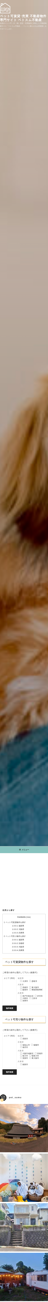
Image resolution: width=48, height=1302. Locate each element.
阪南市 (25, 990)
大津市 (25, 981)
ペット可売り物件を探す (15, 936)
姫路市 (25, 1064)
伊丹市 (40, 996)
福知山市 (26, 1045)
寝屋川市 (35, 1056)
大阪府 (18, 929)
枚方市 (25, 1056)
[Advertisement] (24, 879)
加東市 (25, 1001)
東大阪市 (35, 987)
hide (28, 917)
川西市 (25, 998)
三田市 (34, 998)
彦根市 (34, 981)
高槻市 (25, 987)
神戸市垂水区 (28, 996)
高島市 (25, 1039)
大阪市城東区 (28, 1053)
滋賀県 (18, 926)
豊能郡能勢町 (37, 990)
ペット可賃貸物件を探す (15, 922)
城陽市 (36, 1045)
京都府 (18, 943)
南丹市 (25, 1047)
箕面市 (25, 1058)
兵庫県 (18, 933)
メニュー (24, 850)
